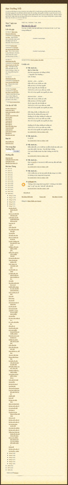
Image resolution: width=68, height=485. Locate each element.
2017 (9, 177)
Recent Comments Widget (15, 102)
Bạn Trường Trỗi (13, 8)
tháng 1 (11, 463)
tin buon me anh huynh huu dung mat (12, 49)
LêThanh (31, 181)
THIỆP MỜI (12, 396)
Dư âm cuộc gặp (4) (14, 420)
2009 (9, 193)
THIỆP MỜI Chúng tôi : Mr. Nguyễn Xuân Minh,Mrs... (14, 288)
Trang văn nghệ (10, 128)
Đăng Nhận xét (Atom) (34, 201)
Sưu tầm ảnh (12, 386)
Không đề (11, 447)
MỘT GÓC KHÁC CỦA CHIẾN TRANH (13, 254)
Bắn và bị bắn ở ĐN (14, 404)
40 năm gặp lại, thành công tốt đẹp (13, 209)
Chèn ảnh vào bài (10, 161)
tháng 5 (11, 455)
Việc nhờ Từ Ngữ (13, 380)
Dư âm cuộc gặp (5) (14, 406)
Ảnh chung (11, 298)
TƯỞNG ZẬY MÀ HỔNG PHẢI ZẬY (13, 248)
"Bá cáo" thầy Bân (13, 355)
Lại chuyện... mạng (14, 451)
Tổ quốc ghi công (13, 235)
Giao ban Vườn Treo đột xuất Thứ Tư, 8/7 (14, 392)
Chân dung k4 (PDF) (11, 131)
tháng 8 (11, 204)
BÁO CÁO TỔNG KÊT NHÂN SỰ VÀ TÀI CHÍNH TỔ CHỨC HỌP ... (14, 441)
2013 (9, 185)
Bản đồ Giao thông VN (12, 163)
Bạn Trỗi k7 (9, 119)
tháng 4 (11, 457)
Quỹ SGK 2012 (9, 143)
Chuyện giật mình (13, 328)
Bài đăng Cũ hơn (57, 197)
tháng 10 (11, 199)
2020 (9, 170)
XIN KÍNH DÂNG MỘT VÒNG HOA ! (13, 376)
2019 (9, 172)
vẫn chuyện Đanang (14, 388)
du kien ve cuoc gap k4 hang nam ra (12, 82)
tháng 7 (11, 206)
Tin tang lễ (11, 300)
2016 (9, 179)
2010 (9, 191)
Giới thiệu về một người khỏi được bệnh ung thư (14, 219)
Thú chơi (11, 296)
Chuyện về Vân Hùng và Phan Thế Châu (14, 414)
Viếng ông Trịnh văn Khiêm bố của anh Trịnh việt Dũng (14, 433)
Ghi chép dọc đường (14, 428)
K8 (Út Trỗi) (9, 117)
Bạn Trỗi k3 (9, 124)
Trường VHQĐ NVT (11, 108)
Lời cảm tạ (11, 410)
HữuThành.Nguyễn (11, 61)
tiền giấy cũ (12, 326)
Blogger (16, 473)
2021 (9, 168)
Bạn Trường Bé (10, 141)
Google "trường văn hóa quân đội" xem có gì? (14, 243)
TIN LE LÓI (12, 418)
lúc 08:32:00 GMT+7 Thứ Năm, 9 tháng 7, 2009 (38, 188)
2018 (9, 175)
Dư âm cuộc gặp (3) (14, 422)
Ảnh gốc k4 (9, 133)
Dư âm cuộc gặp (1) (14, 449)
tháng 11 (11, 197)
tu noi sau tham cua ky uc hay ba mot (12, 64)
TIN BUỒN (12, 233)
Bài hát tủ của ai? (13, 384)
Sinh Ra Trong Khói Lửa (12, 115)
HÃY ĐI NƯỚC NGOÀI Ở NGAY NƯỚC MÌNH (14, 332)
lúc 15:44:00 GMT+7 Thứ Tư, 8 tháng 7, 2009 (38, 140)
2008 (9, 465)
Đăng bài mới (9, 158)
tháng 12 (11, 195)
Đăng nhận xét (27, 192)
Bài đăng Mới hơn (27, 197)
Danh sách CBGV (10, 110)
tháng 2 (11, 461)
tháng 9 (11, 202)
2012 (9, 187)
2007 (9, 467)
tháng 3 (11, 459)
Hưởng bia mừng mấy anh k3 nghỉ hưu (14, 341)
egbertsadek (14, 45)
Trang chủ (42, 197)
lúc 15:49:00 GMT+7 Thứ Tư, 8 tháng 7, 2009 (38, 156)
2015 (9, 181)
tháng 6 (11, 453)
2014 (9, 183)
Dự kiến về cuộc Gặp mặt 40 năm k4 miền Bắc (14, 362)
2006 (9, 470)
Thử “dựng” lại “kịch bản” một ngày (13, 265)
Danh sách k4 (9, 129)
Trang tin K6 (9, 121)
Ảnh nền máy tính (10, 135)
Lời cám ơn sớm (13, 308)
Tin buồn (11, 281)
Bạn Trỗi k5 (9, 122)
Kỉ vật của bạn (12, 306)
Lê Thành (13, 89)
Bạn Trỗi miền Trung (11, 126)
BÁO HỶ (11, 398)
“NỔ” (10, 225)
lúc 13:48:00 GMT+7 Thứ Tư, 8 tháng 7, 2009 (38, 132)
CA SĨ (34, 162)
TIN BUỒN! (12, 316)
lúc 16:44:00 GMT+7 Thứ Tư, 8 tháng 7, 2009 (38, 177)
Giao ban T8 (12, 223)
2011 (9, 189)
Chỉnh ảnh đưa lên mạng (12, 159)
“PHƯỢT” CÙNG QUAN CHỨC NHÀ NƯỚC (13, 312)
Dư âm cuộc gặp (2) (14, 430)
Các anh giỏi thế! (13, 408)
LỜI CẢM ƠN (12, 227)
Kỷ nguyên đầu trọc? (14, 258)
